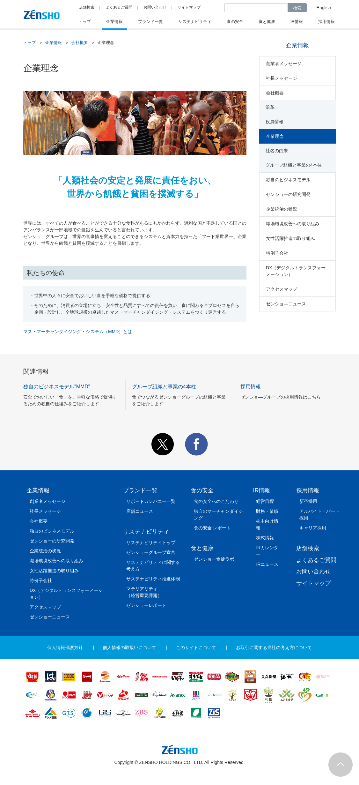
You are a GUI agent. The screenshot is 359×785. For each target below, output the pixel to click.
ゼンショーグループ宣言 (150, 552)
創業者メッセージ (284, 63)
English (324, 7)
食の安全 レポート (212, 527)
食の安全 (202, 490)
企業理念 (275, 136)
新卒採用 (308, 501)
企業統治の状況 (281, 209)
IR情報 (261, 490)
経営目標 (265, 501)
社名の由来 (277, 150)
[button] (163, 454)
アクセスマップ (281, 289)
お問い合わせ (154, 7)
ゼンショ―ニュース (286, 303)
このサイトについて (196, 647)
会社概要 (79, 42)
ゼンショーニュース (50, 616)
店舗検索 (86, 7)
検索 (297, 8)
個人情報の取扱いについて (129, 647)
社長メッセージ (281, 78)
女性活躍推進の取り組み (290, 238)
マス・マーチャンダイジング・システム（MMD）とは (77, 331)
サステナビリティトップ (150, 542)
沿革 (270, 107)
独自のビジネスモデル (288, 179)
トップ (29, 42)
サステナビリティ (146, 531)
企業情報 (53, 42)
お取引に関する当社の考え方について (274, 647)
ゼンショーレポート (146, 605)
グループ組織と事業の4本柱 (294, 165)
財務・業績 (267, 511)
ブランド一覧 (140, 490)
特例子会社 (277, 253)
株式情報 (265, 537)
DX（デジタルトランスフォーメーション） (296, 271)
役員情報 (274, 121)
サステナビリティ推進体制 (153, 578)
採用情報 (307, 490)
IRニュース (267, 564)
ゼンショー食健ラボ (214, 559)
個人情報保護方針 (65, 647)
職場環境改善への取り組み (292, 223)
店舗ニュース (139, 511)
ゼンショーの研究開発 (288, 194)
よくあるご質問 (119, 7)
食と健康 (202, 548)
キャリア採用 (312, 527)
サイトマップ (189, 7)
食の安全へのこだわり (216, 501)
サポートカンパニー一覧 (150, 501)
